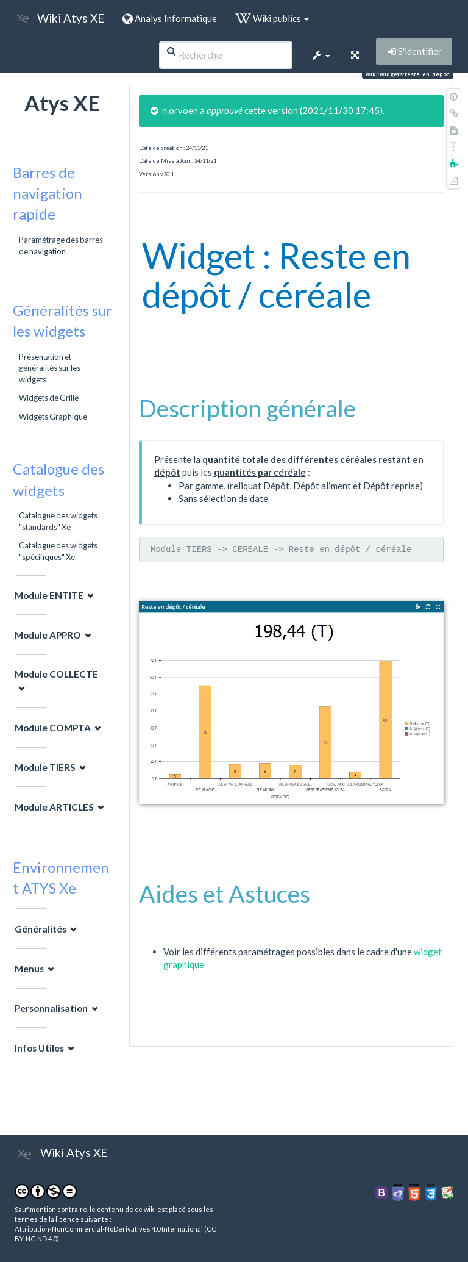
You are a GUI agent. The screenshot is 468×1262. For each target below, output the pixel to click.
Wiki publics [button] (272, 18)
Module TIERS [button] (45, 767)
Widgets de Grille (49, 398)
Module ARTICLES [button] (54, 806)
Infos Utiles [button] (39, 1047)
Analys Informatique (169, 18)
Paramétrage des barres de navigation (61, 245)
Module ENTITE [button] (49, 595)
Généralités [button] (40, 928)
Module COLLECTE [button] (56, 674)
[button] (320, 55)
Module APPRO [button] (48, 634)
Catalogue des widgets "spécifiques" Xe (58, 550)
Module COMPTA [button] (53, 727)
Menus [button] (29, 968)
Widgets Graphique (53, 416)
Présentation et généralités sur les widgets (49, 368)
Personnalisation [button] (51, 1008)
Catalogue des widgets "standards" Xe (58, 521)
